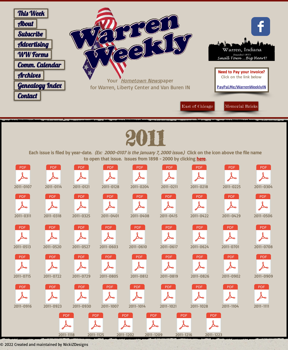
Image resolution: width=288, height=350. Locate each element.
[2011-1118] (66, 326)
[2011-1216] (184, 326)
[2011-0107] (23, 178)
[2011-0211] (169, 178)
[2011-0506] (263, 207)
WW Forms (33, 55)
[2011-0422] (199, 207)
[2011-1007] (110, 297)
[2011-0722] (52, 267)
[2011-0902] (231, 267)
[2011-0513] (22, 238)
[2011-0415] (168, 207)
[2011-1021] (168, 297)
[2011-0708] (263, 238)
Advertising (33, 44)
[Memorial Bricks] (241, 106)
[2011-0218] (199, 178)
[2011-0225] (232, 178)
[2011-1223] (213, 326)
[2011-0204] (140, 178)
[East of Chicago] (197, 106)
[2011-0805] (108, 267)
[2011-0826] (199, 267)
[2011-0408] (139, 207)
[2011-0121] (81, 178)
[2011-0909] (263, 267)
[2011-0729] (81, 267)
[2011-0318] (52, 207)
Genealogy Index (39, 85)
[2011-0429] (231, 207)
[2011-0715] (22, 267)
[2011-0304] (263, 178)
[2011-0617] (169, 238)
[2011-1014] (137, 297)
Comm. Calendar (39, 65)
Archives (29, 75)
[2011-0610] (138, 238)
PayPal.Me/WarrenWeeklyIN (241, 86)
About (25, 24)
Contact (27, 96)
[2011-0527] (81, 238)
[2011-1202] (125, 326)
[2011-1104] (230, 297)
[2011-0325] (81, 207)
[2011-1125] (96, 326)
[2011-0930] (81, 297)
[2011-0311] (22, 207)
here (201, 159)
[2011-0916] (23, 297)
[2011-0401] (110, 207)
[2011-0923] (52, 297)
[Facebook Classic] (260, 26)
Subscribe (30, 34)
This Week (31, 13)
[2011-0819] (169, 267)
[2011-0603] (108, 238)
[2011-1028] (199, 297)
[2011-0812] (139, 267)
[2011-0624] (199, 238)
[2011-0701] (230, 238)
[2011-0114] (53, 178)
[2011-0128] (110, 178)
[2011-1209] (153, 326)
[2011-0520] (52, 238)
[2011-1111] (261, 297)
